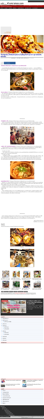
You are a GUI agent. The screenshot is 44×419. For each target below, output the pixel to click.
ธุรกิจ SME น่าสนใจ (20, 58)
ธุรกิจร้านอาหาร (26, 58)
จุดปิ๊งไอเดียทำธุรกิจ (6, 399)
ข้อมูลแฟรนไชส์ (2, 406)
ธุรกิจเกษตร (4, 340)
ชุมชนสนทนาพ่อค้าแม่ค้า (7, 397)
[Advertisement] (22, 18)
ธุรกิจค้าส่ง (4, 338)
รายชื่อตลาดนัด (4, 407)
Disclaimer (26, 417)
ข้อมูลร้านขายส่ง (6, 410)
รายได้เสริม (15, 291)
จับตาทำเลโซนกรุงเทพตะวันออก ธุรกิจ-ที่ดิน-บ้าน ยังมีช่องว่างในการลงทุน (13, 385)
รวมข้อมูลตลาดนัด (6, 392)
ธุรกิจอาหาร (5, 323)
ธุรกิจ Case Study (4, 408)
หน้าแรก (4, 390)
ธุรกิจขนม (4, 331)
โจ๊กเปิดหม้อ (26, 291)
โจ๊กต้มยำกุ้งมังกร (20, 291)
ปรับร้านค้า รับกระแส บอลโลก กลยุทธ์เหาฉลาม (13, 380)
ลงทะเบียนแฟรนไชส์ (7, 411)
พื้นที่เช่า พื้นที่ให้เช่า (6, 394)
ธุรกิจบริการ (5, 325)
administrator (13, 58)
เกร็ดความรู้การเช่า (6, 401)
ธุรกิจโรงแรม (6, 327)
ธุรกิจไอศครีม (6, 334)
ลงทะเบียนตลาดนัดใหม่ (9, 412)
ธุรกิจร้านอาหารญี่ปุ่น (7, 321)
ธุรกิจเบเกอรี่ (6, 332)
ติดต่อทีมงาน (2, 416)
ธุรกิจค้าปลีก (5, 336)
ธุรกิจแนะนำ (3, 379)
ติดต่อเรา (4, 403)
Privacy (32, 416)
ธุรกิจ (2, 291)
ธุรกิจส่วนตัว (11, 291)
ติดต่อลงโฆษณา (7, 416)
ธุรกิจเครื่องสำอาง (5, 318)
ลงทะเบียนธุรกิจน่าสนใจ (10, 413)
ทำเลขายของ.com (21, 416)
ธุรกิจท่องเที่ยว (6, 328)
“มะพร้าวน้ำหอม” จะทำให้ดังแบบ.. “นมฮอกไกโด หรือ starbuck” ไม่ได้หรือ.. (35, 381)
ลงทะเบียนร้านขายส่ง (11, 415)
